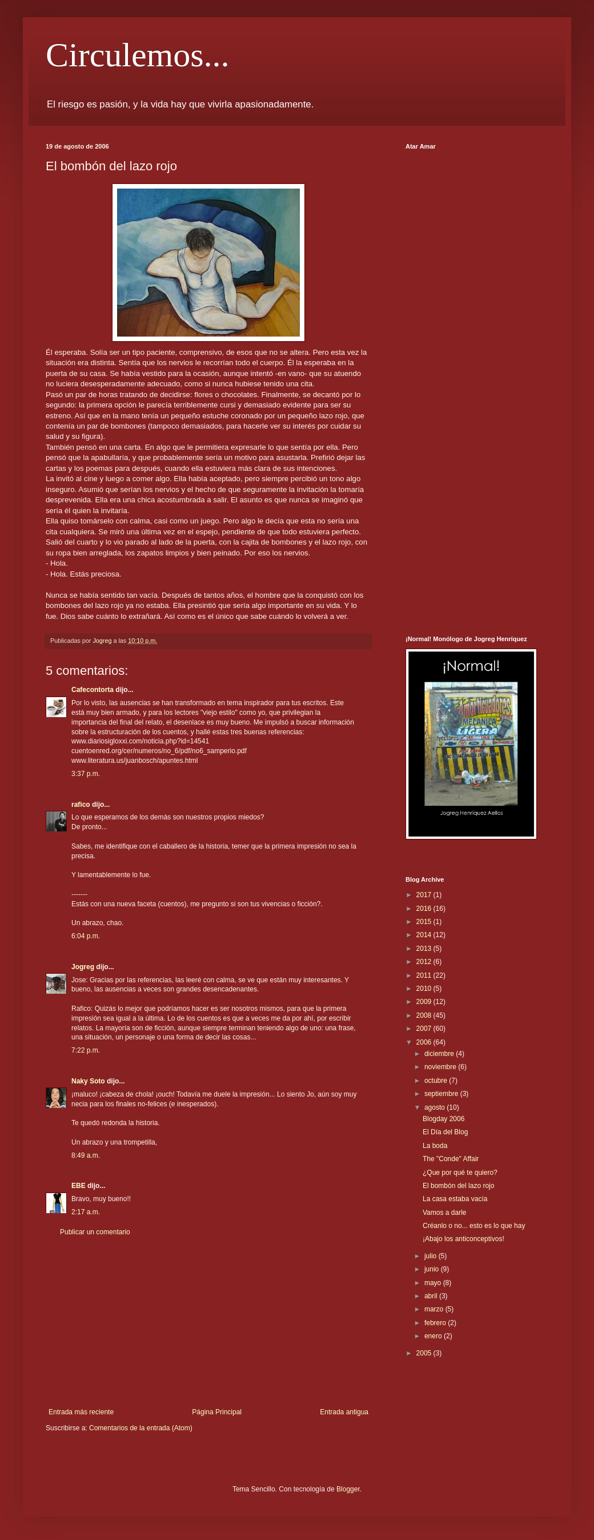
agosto (435, 1107)
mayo (433, 1283)
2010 (425, 989)
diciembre (440, 1054)
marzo (435, 1309)
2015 (425, 922)
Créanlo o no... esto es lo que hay (474, 1226)
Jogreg (82, 967)
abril (431, 1296)
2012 (425, 962)
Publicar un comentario (95, 1232)
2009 (425, 1002)
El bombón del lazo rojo (458, 1186)
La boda (435, 1146)
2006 (425, 1042)
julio (431, 1256)
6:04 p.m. (85, 936)
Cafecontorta (92, 690)
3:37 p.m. (85, 774)
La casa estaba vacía (455, 1199)
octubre (436, 1081)
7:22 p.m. (85, 1050)
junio (432, 1269)
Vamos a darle (444, 1213)
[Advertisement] (208, 1322)
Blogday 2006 (443, 1119)
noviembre (441, 1067)
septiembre (442, 1094)
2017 (425, 895)
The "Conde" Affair (451, 1159)
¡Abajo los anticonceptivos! (463, 1239)
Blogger (348, 1489)
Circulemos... (138, 55)
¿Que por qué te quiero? (460, 1173)
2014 (425, 935)
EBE (78, 1186)
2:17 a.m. (85, 1212)
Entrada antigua (344, 1412)
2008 (425, 1015)
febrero (436, 1323)
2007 (425, 1029)
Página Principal (217, 1412)
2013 (425, 949)
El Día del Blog (445, 1132)
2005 (425, 1353)
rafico (80, 805)
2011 (425, 975)
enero (434, 1336)
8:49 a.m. (85, 1155)
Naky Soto (88, 1081)
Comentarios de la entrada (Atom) (140, 1428)
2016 (425, 909)
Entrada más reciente (81, 1412)
